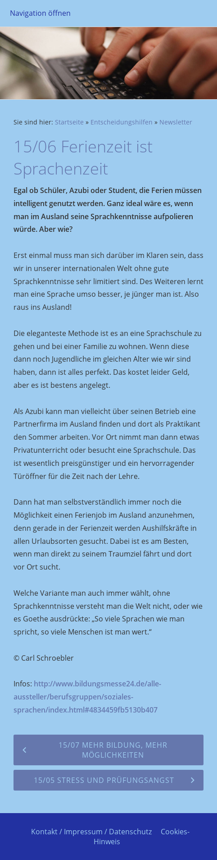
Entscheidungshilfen (121, 122)
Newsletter (175, 122)
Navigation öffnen (40, 13)
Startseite (69, 122)
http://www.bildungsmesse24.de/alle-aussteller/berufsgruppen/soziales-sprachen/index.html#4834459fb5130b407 (87, 697)
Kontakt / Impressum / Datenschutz (91, 832)
